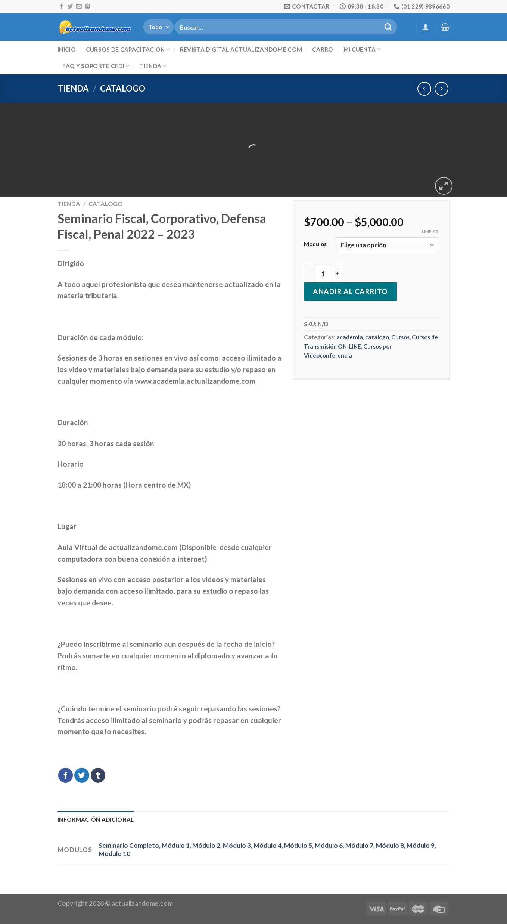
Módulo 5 (298, 845)
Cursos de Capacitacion (128, 49)
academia (349, 337)
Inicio (66, 49)
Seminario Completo (129, 845)
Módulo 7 (359, 845)
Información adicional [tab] (95, 819)
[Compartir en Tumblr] (98, 775)
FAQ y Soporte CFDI (95, 65)
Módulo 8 (390, 845)
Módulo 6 (329, 845)
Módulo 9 (421, 845)
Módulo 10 (114, 853)
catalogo (122, 88)
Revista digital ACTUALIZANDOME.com (241, 49)
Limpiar (430, 231)
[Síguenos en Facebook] (61, 7)
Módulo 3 (237, 845)
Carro (322, 49)
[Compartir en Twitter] (81, 775)
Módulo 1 (176, 845)
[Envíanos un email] (78, 7)
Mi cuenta (362, 49)
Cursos (400, 337)
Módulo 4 (268, 845)
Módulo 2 (206, 845)
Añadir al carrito (350, 291)
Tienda (152, 65)
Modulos (315, 244)
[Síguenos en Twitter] (70, 7)
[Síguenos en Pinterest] (87, 7)
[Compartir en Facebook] (65, 775)
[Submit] (387, 26)
